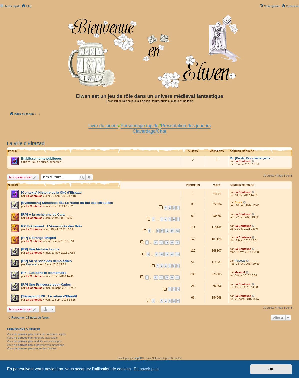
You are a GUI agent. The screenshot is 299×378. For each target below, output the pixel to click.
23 (172, 277)
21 (161, 277)
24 (177, 277)
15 (177, 242)
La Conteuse (243, 161)
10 (166, 230)
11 (172, 230)
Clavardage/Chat (149, 131)
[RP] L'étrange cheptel (38, 238)
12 (177, 230)
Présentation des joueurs (186, 125)
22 (166, 277)
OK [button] (271, 369)
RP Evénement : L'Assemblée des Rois (51, 226)
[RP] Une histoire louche (40, 249)
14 (172, 242)
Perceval (31, 264)
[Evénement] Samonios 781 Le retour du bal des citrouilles (67, 203)
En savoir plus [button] (146, 369)
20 (156, 277)
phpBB (138, 358)
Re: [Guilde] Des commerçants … (251, 158)
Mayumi (240, 272)
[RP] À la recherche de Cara (43, 214)
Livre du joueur (103, 125)
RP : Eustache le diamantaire (43, 273)
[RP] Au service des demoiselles (46, 261)
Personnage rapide (139, 125)
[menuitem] (27, 6)
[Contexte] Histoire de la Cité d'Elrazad (51, 192)
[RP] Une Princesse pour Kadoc (46, 284)
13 (166, 242)
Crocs (238, 202)
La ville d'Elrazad (26, 143)
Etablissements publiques (41, 158)
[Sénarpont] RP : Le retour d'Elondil (49, 296)
